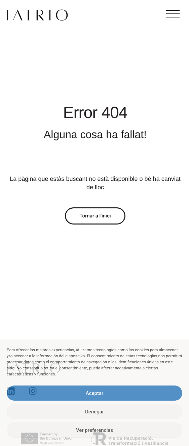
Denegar (94, 412)
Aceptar (95, 393)
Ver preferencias (94, 430)
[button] (172, 14)
